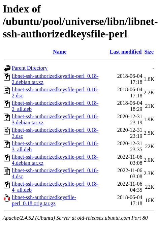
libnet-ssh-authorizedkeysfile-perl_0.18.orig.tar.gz (44, 200)
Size (149, 52)
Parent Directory (30, 68)
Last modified (126, 52)
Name (59, 52)
